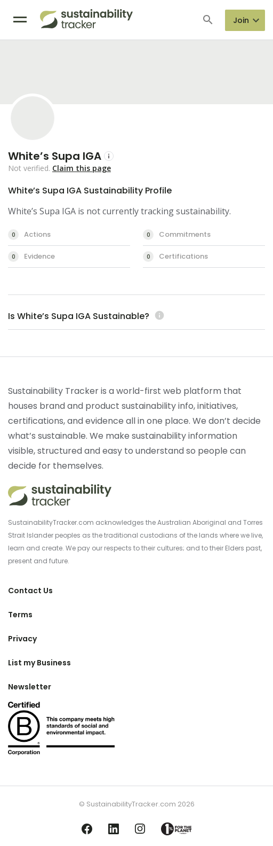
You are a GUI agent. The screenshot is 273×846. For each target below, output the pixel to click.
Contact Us (30, 590)
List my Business (39, 662)
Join (241, 20)
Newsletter (29, 686)
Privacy (22, 638)
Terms (20, 614)
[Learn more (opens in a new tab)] (158, 316)
